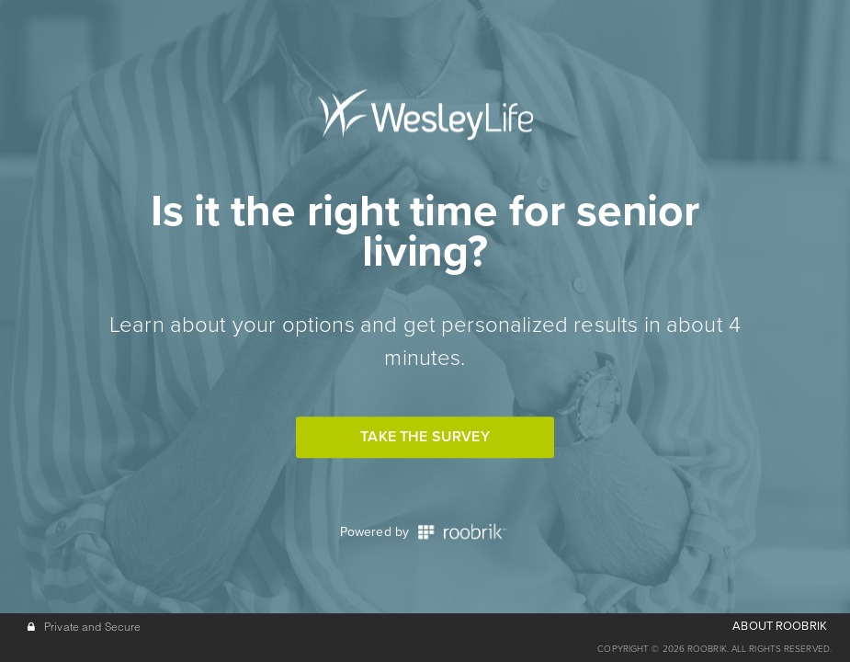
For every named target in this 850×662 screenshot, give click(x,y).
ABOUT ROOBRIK (779, 626)
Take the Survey (424, 437)
